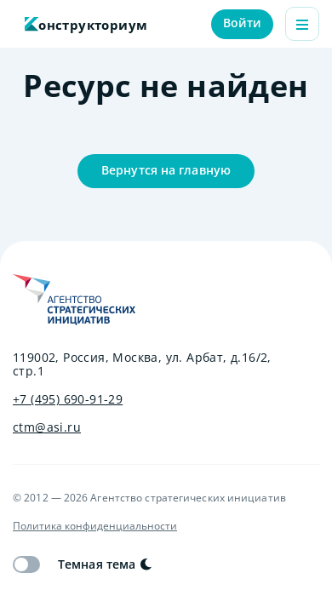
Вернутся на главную (166, 170)
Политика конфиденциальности (95, 526)
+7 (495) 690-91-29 (68, 399)
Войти (242, 22)
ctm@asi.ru (47, 427)
